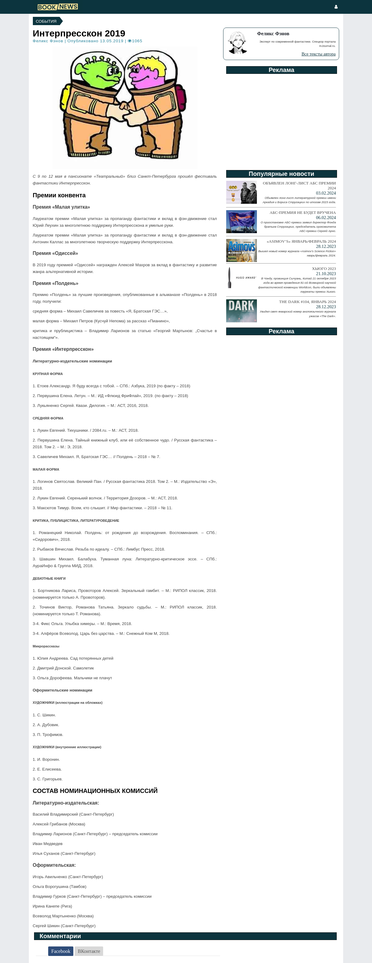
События (46, 21)
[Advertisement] (281, 120)
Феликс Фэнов (48, 41)
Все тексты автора (318, 53)
